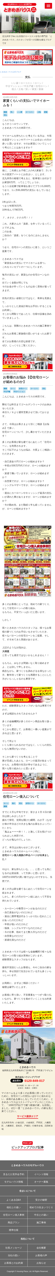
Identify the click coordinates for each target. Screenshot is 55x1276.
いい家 (14, 83)
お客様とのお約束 (13, 1263)
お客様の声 (41, 1255)
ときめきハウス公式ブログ (10, 72)
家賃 (34, 89)
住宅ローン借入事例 (13, 1215)
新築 (41, 89)
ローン (38, 83)
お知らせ (41, 1263)
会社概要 (41, 1248)
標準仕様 (13, 1230)
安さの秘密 (41, 1200)
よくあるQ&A (13, 1200)
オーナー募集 (41, 1182)
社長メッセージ (13, 1248)
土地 (20, 89)
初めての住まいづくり (41, 1207)
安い (27, 89)
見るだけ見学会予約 (13, 1174)
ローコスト (26, 83)
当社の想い (14, 1255)
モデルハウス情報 (13, 1182)
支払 (27, 77)
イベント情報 (41, 1174)
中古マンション (14, 86)
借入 (14, 89)
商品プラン (14, 1222)
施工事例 (41, 1222)
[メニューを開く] (48, 6)
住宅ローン (41, 86)
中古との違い (41, 1215)
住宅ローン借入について (21, 796)
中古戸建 (28, 86)
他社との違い (14, 1207)
